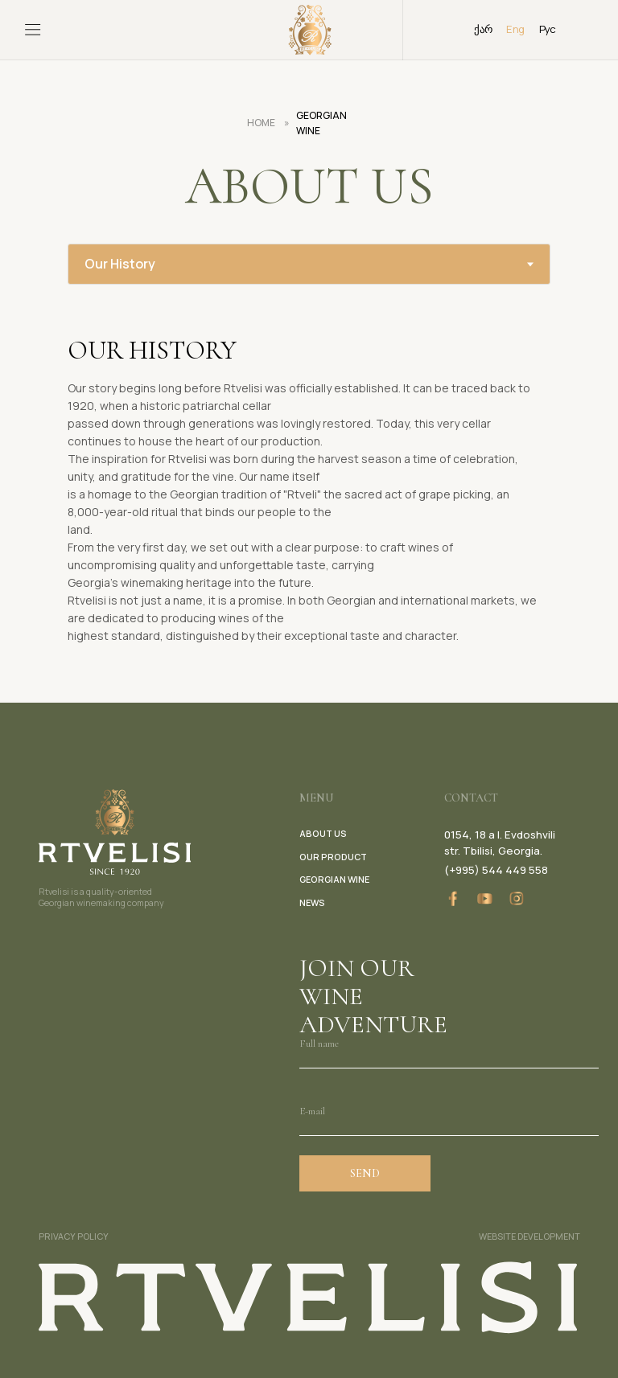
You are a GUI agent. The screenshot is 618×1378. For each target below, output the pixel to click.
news (312, 902)
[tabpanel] (309, 494)
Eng (515, 29)
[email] (449, 1112)
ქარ (483, 29)
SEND (365, 1173)
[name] (449, 1044)
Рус (547, 29)
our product (333, 857)
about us (323, 833)
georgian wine (334, 879)
